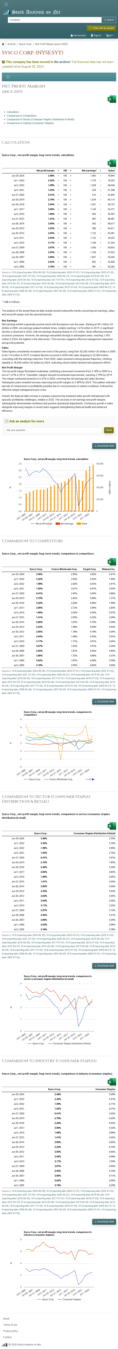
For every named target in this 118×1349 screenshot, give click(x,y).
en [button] (109, 35)
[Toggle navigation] (6, 4)
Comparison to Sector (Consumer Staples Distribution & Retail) (40, 119)
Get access (78, 35)
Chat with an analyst (101, 28)
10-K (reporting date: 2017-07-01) (47, 280)
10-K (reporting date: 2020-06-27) (52, 276)
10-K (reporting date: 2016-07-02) (82, 280)
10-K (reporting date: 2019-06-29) (87, 276)
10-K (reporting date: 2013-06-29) (71, 283)
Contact (7, 1337)
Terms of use (10, 1324)
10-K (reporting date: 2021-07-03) (18, 276)
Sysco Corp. (25, 44)
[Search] (55, 20)
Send (109, 430)
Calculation (13, 112)
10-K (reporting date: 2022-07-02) (97, 272)
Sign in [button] (96, 35)
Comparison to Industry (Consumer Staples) (30, 123)
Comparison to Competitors (22, 115)
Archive (12, 44)
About (6, 1318)
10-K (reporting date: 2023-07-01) (62, 272)
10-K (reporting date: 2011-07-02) (26, 287)
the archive (62, 62)
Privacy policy (10, 1331)
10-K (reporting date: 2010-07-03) (60, 287)
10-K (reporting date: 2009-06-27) (94, 287)
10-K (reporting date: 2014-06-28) (37, 283)
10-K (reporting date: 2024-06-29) (28, 272)
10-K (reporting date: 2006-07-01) (83, 291)
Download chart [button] (104, 445)
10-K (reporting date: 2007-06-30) (49, 291)
